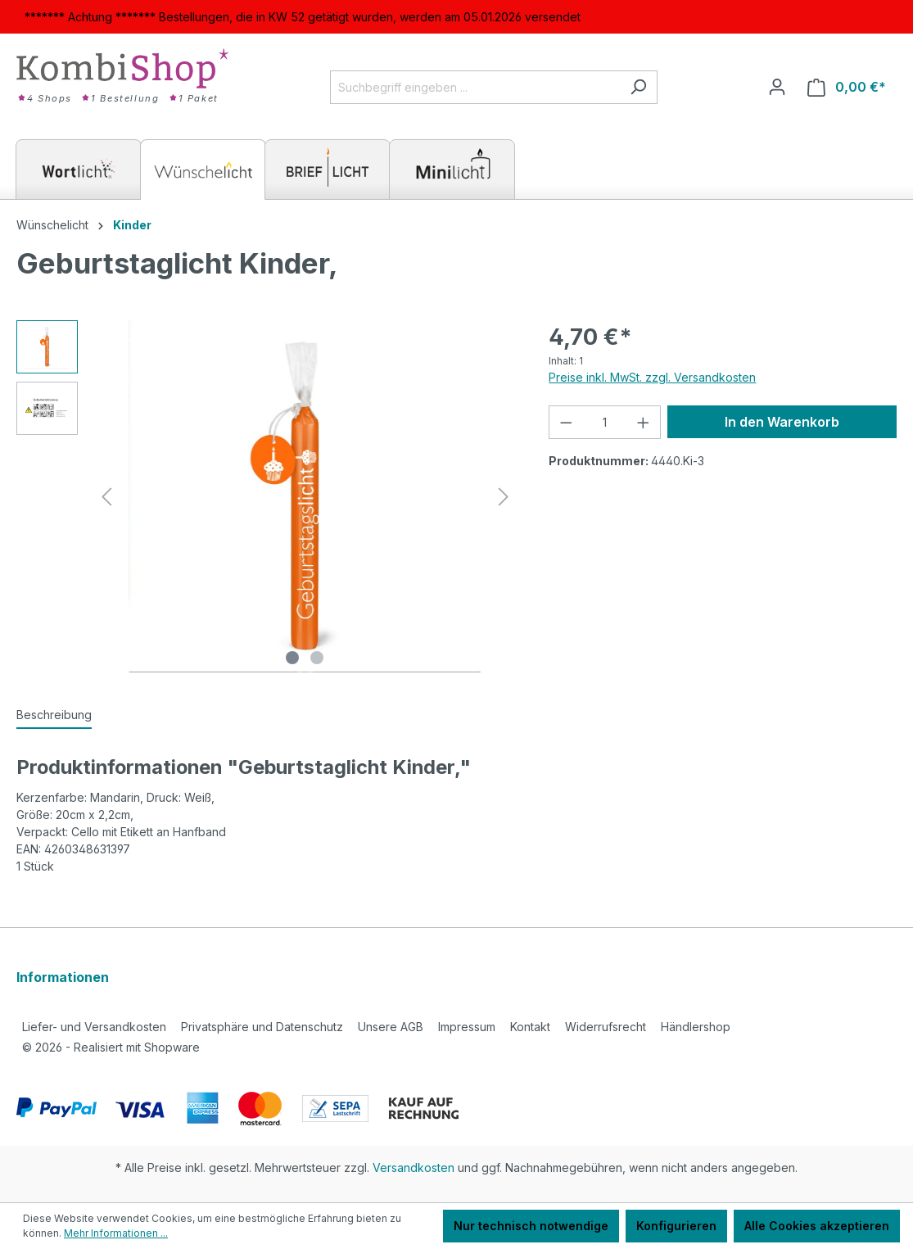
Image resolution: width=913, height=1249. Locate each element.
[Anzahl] (604, 422)
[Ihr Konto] (777, 86)
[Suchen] (638, 87)
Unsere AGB (390, 1027)
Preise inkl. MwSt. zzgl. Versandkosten (652, 377)
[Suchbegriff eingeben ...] (475, 87)
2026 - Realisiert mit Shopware (111, 1047)
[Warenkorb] (847, 87)
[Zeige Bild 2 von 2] (316, 657)
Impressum (466, 1027)
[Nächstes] (503, 496)
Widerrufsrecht (605, 1027)
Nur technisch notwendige (531, 1226)
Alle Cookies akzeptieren (816, 1226)
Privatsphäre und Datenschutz (262, 1027)
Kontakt (530, 1027)
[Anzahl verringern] (566, 422)
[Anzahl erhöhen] (643, 422)
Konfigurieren (676, 1226)
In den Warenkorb (782, 422)
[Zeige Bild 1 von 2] (292, 657)
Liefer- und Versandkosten (94, 1027)
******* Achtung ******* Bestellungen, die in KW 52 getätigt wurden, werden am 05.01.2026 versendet (303, 17)
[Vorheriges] (106, 496)
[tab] (54, 715)
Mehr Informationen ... (116, 1233)
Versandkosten (413, 1167)
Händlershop (695, 1027)
